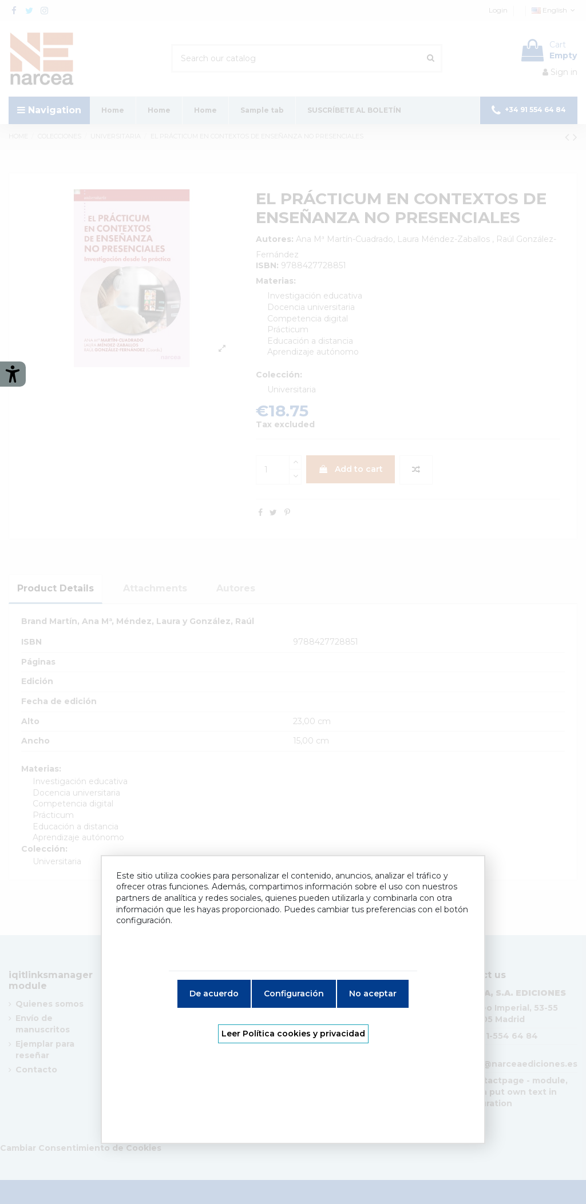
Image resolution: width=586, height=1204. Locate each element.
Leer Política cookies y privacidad (293, 1033)
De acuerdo (214, 993)
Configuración (294, 993)
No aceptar (373, 993)
